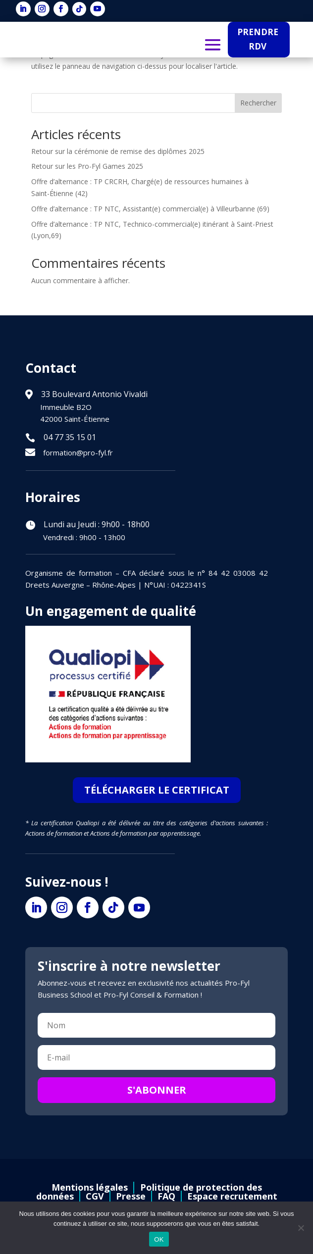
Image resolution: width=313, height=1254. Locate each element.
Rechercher (258, 102)
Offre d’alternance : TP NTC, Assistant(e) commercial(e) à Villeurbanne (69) (150, 208)
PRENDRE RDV (257, 39)
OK (158, 1239)
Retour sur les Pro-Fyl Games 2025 (87, 166)
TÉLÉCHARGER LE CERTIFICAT (156, 790)
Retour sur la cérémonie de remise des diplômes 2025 (118, 151)
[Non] (301, 1228)
